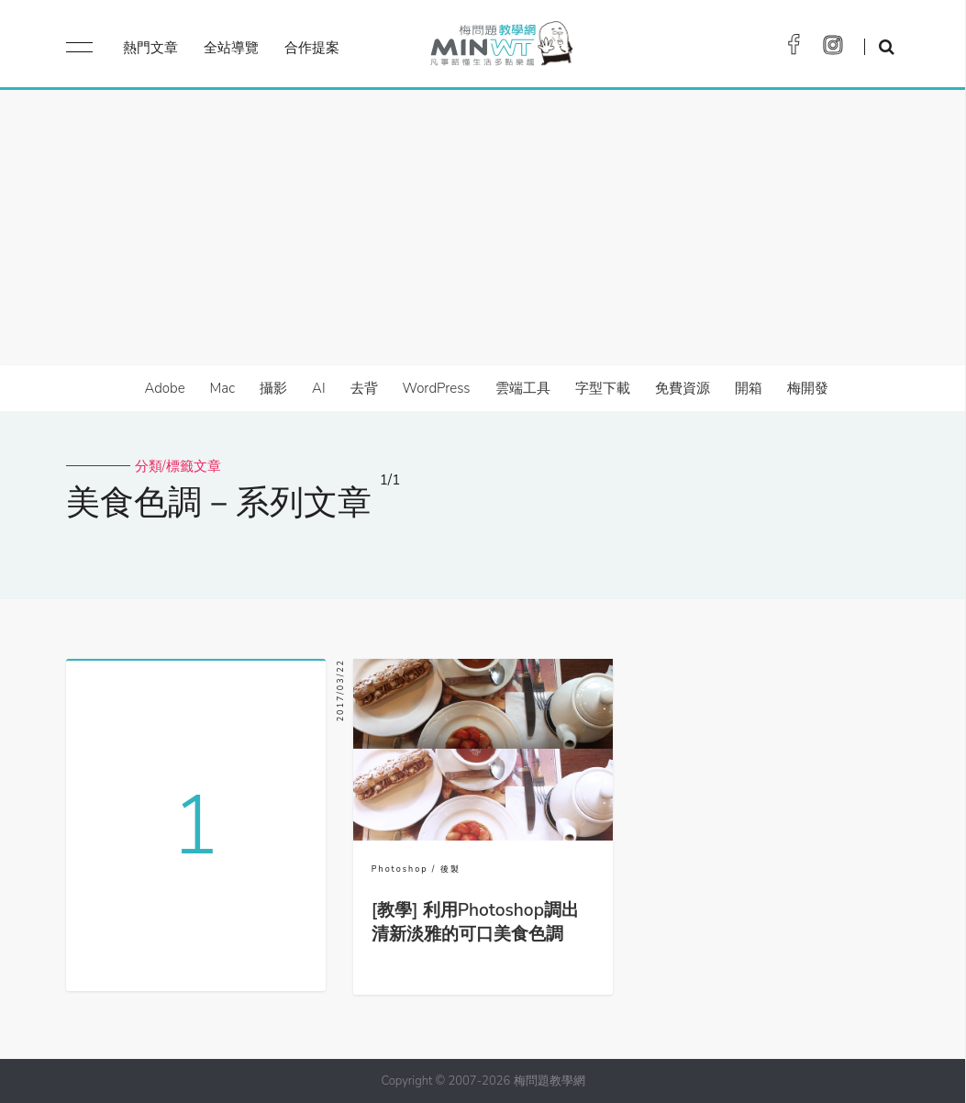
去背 (364, 388)
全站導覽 (231, 48)
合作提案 (311, 48)
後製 (450, 869)
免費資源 (682, 388)
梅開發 (807, 388)
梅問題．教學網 (500, 48)
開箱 (748, 388)
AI (319, 388)
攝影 (273, 388)
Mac (222, 388)
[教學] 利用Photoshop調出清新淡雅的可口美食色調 (475, 922)
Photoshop (400, 869)
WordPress (437, 388)
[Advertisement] (483, 227)
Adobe (164, 388)
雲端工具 (522, 388)
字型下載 (602, 388)
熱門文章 (150, 48)
